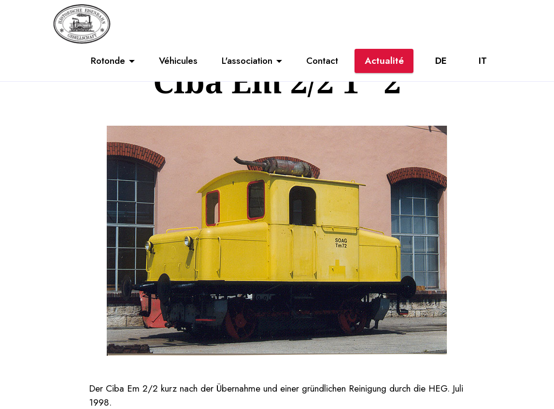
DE (441, 60)
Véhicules (178, 60)
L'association (247, 60)
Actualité (384, 60)
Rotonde (108, 60)
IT (483, 60)
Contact (322, 60)
